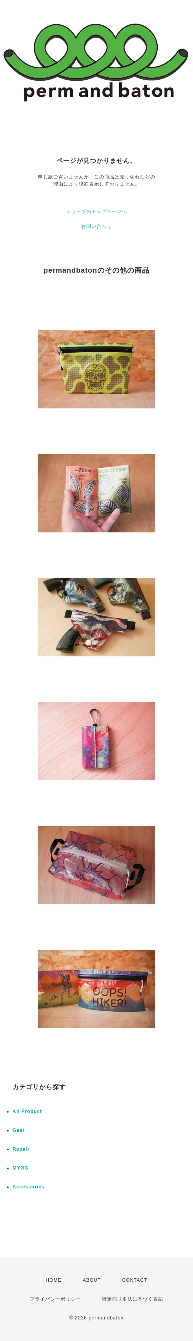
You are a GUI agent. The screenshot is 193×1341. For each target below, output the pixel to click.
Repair (21, 1149)
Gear (19, 1130)
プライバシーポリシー (55, 1299)
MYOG (21, 1168)
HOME (53, 1280)
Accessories (29, 1187)
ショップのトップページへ (96, 211)
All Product (27, 1111)
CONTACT (134, 1280)
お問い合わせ (96, 226)
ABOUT (92, 1280)
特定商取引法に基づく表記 (132, 1299)
